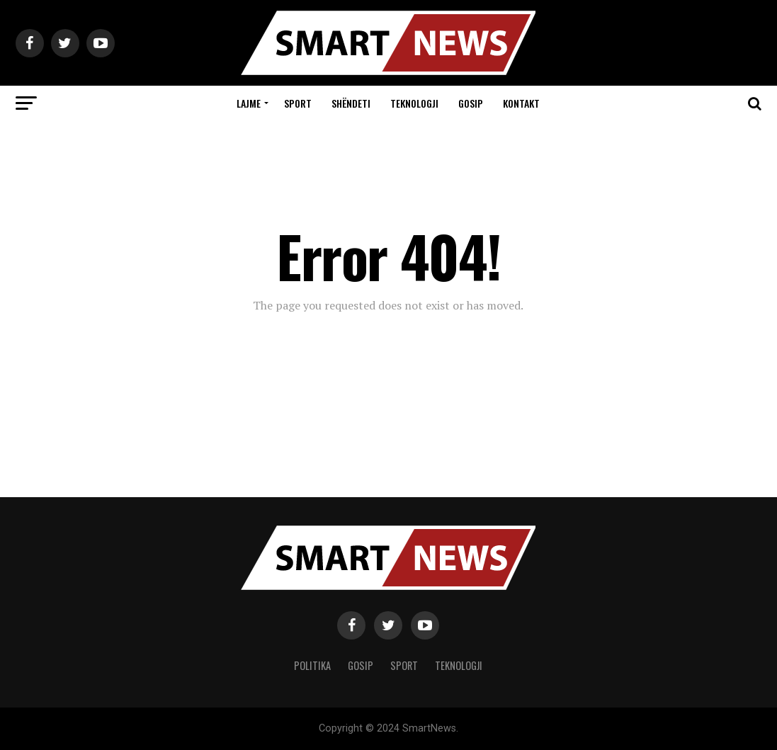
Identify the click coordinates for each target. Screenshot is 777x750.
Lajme (249, 103)
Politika (312, 665)
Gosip (470, 103)
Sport (298, 103)
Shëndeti (350, 103)
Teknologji (414, 103)
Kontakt (521, 103)
